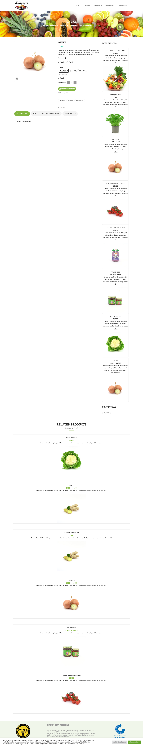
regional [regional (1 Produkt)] (106, 413)
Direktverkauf (109, 6)
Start (45, 26)
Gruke (115, 360)
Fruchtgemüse (86, 26)
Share (70, 100)
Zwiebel (115, 139)
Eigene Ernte (98, 6)
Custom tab (70, 114)
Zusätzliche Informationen (46, 114)
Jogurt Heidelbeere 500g (115, 228)
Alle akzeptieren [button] (134, 742)
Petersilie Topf (115, 95)
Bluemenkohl (115, 316)
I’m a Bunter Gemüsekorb (115, 51)
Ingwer (71, 485)
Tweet (62, 100)
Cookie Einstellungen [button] (119, 742)
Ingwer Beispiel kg (71, 533)
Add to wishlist (63, 93)
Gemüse (74, 26)
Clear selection (63, 74)
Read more (61, 58)
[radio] (63, 70)
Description (22, 114)
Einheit (61, 67)
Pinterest (79, 100)
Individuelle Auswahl (59, 26)
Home (78, 6)
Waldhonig (115, 272)
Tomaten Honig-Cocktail (115, 183)
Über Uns (87, 6)
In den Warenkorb (68, 89)
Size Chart (62, 107)
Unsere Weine (122, 6)
